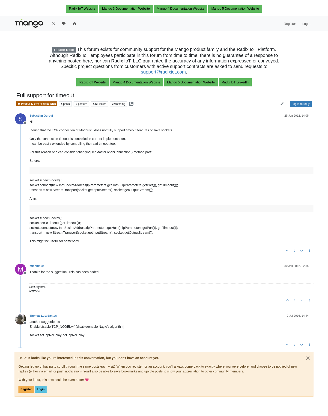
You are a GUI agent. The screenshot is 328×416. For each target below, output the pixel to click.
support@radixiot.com (163, 71)
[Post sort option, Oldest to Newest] (282, 104)
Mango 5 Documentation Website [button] (235, 8)
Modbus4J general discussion (37, 103)
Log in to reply (301, 104)
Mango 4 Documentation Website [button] (181, 8)
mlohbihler (37, 266)
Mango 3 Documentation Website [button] (126, 8)
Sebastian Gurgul (41, 115)
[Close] (308, 358)
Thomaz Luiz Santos (43, 315)
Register (26, 389)
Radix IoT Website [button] (82, 8)
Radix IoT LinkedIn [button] (235, 82)
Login (41, 389)
